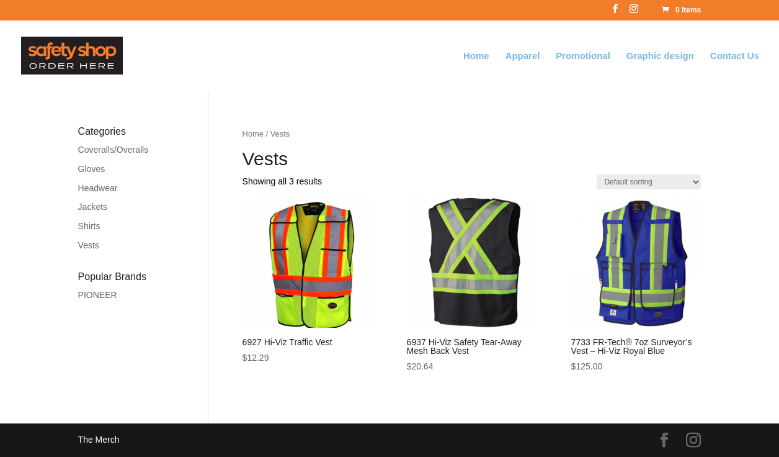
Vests (88, 245)
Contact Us (734, 56)
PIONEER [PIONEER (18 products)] (97, 295)
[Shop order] (649, 181)
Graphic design (660, 56)
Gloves (91, 169)
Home (476, 56)
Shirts (89, 226)
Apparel (522, 56)
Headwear (98, 188)
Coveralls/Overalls (113, 150)
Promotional (583, 56)
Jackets (92, 207)
